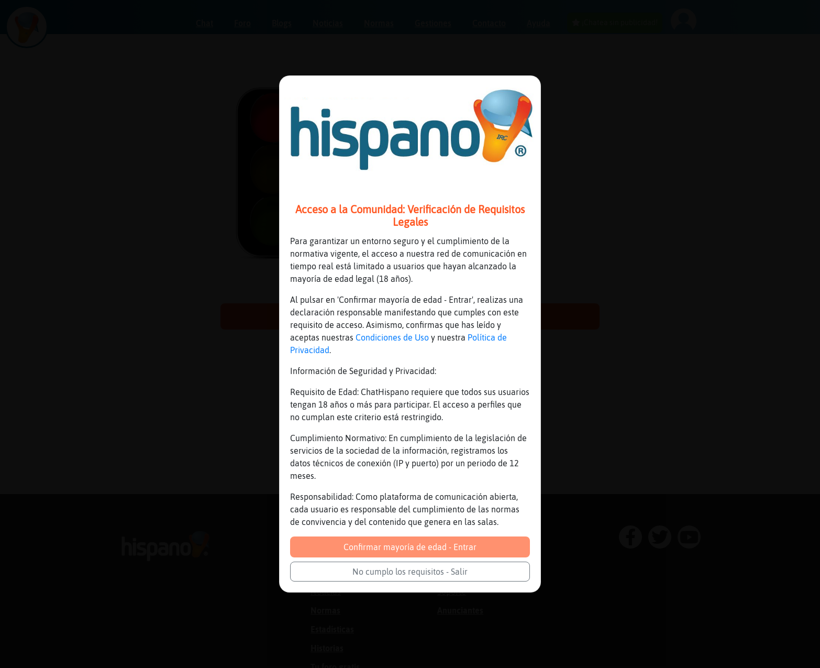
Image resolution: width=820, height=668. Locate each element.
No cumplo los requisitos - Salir (410, 571)
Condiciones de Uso (392, 337)
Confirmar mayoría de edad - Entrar (410, 547)
